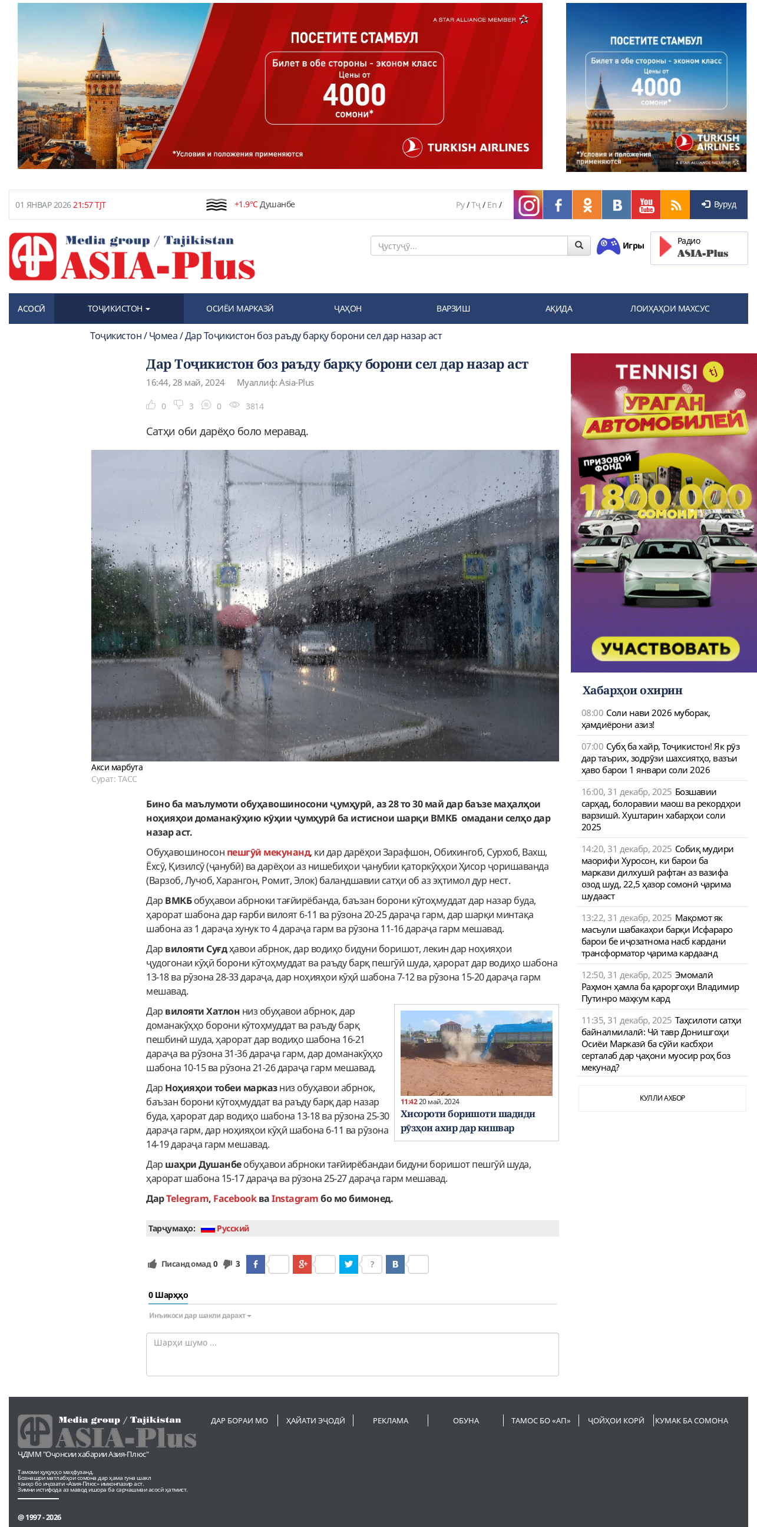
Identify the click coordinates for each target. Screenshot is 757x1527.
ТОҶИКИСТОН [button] (119, 308)
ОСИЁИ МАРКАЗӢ (240, 308)
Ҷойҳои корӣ (616, 1420)
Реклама (390, 1420)
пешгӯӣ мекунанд (268, 852)
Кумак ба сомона (691, 1420)
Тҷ (476, 204)
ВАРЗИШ (453, 308)
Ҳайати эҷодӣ (315, 1420)
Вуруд (719, 204)
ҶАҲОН (348, 308)
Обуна (466, 1420)
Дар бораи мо (239, 1420)
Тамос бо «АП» (541, 1420)
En (492, 204)
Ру (460, 204)
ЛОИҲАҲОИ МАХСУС (670, 308)
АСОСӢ (31, 308)
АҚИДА (559, 308)
